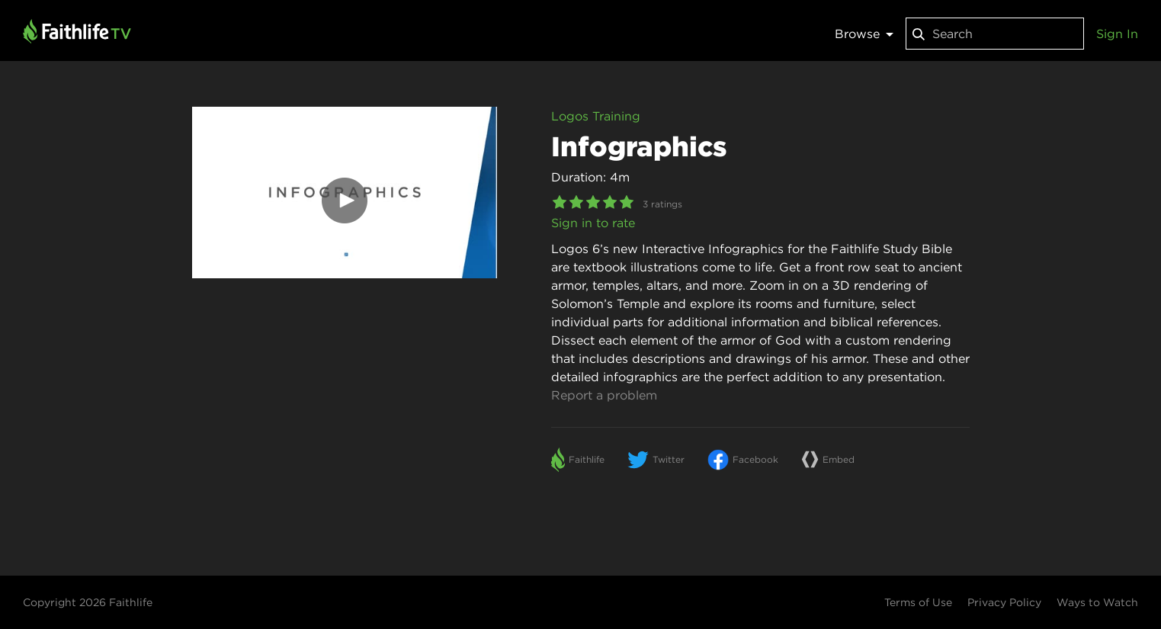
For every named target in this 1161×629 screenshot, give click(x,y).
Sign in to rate (593, 222)
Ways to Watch (1097, 602)
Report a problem (604, 395)
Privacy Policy (1004, 602)
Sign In (1117, 33)
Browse (864, 33)
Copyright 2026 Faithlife (87, 602)
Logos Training (595, 116)
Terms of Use (918, 602)
